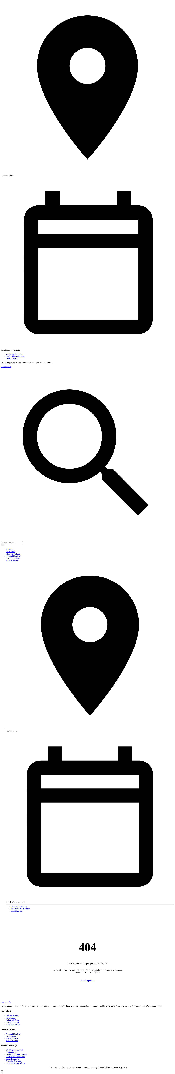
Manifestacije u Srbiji (14, 1050)
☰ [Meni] (2, 545)
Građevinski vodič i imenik (16, 1054)
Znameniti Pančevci (13, 556)
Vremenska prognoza (14, 354)
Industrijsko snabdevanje (15, 1057)
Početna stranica (12, 1016)
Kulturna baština (12, 1020)
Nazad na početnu (88, 980)
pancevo (6, 1002)
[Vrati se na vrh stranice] (2, 1071)
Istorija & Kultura (13, 554)
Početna (9, 549)
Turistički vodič (12, 1041)
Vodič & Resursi (12, 560)
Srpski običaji (11, 1052)
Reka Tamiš (10, 552)
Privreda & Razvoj (13, 558)
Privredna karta (12, 1038)
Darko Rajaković (12, 1059)
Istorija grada (11, 1036)
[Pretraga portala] (11, 542)
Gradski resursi (12, 358)
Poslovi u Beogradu (13, 1061)
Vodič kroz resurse (13, 1024)
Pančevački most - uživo (15, 356)
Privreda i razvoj (12, 1022)
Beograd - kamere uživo (15, 1063)
